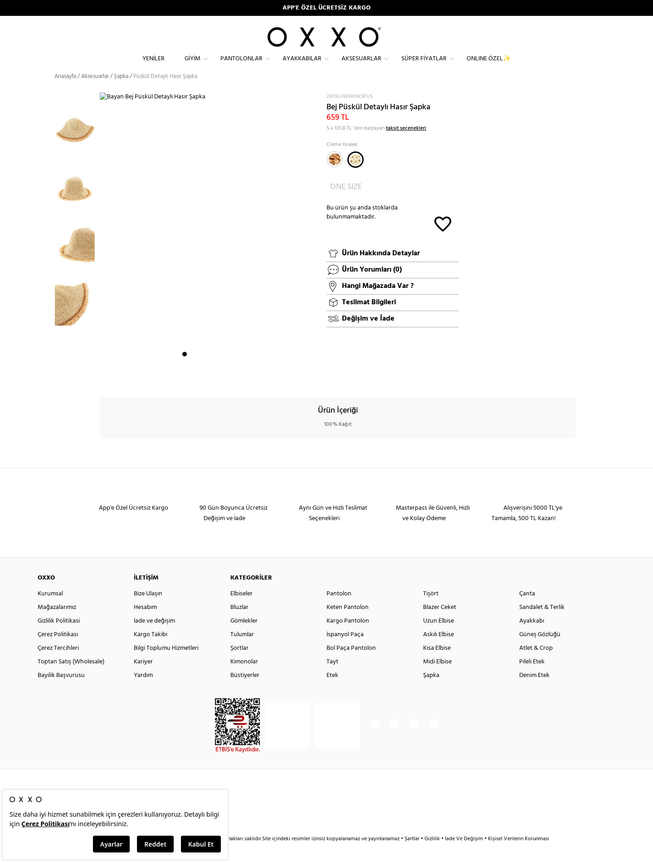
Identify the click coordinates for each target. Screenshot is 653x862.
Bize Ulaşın (148, 610)
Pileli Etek (532, 678)
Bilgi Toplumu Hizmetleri (166, 664)
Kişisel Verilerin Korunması (518, 855)
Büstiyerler (244, 692)
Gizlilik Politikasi (59, 637)
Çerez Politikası (58, 651)
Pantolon (338, 610)
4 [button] (209, 377)
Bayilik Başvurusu (61, 692)
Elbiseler (241, 610)
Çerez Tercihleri (58, 664)
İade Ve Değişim (464, 855)
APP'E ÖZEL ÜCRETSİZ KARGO (326, 8)
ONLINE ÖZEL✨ (489, 66)
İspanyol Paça (345, 651)
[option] (77, 138)
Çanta (527, 610)
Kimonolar (244, 678)
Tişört (431, 610)
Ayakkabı (531, 637)
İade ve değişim (154, 637)
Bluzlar (239, 623)
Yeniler (153, 66)
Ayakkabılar (302, 66)
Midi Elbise (437, 678)
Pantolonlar (241, 66)
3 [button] (201, 377)
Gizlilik (432, 855)
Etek (332, 692)
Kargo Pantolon (347, 637)
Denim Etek (534, 692)
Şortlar (239, 664)
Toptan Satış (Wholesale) (71, 678)
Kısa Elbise (437, 664)
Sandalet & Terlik (542, 623)
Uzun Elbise (438, 637)
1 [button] (184, 377)
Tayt (332, 678)
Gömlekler (244, 637)
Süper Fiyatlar (424, 66)
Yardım (143, 692)
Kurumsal (50, 610)
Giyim (192, 66)
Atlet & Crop (536, 664)
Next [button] (104, 249)
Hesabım (145, 623)
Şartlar (412, 855)
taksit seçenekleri (406, 144)
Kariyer (143, 678)
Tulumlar (242, 651)
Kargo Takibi (150, 651)
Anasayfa (65, 92)
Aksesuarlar (361, 66)
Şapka (431, 692)
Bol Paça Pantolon (351, 664)
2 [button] (192, 377)
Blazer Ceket (439, 623)
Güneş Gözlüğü (539, 651)
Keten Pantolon (347, 623)
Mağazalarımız (57, 623)
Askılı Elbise (438, 651)
